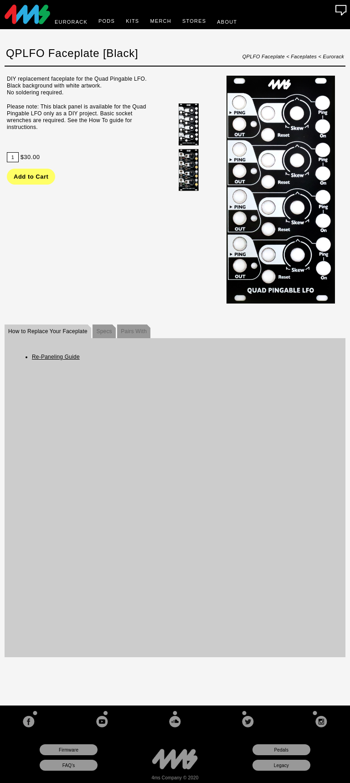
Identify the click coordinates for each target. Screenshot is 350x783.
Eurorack (333, 56)
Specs (104, 331)
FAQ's (68, 765)
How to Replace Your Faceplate (48, 331)
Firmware (68, 749)
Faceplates (304, 56)
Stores (194, 21)
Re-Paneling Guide (56, 357)
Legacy (281, 765)
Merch (160, 21)
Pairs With (134, 331)
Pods (106, 21)
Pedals (281, 749)
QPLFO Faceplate (263, 56)
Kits (132, 21)
